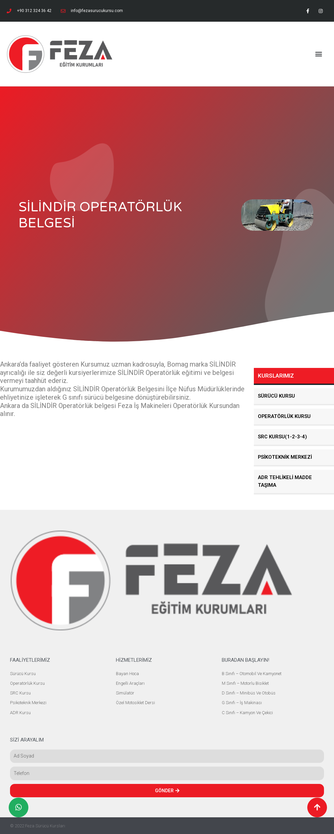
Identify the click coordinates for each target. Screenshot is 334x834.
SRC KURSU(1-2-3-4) (282, 437)
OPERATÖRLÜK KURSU (284, 416)
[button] (318, 53)
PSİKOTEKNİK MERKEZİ (285, 457)
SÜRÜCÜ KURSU (276, 396)
